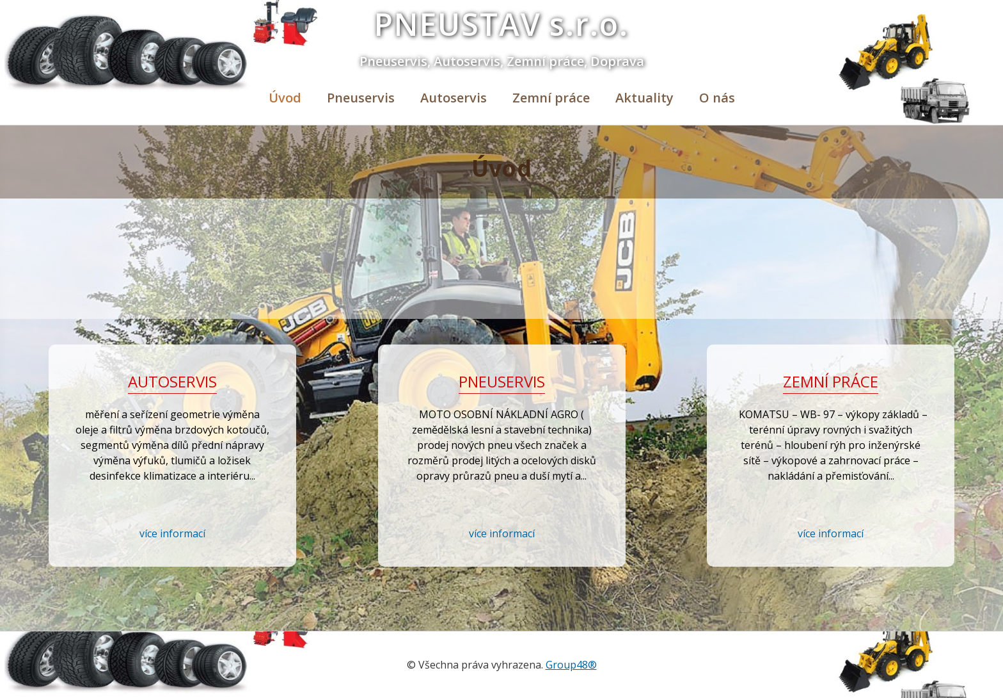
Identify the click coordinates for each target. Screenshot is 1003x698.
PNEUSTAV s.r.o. (501, 24)
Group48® (571, 665)
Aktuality (644, 97)
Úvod (285, 97)
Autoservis (453, 97)
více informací (172, 533)
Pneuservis (361, 97)
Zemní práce (551, 97)
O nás (717, 97)
